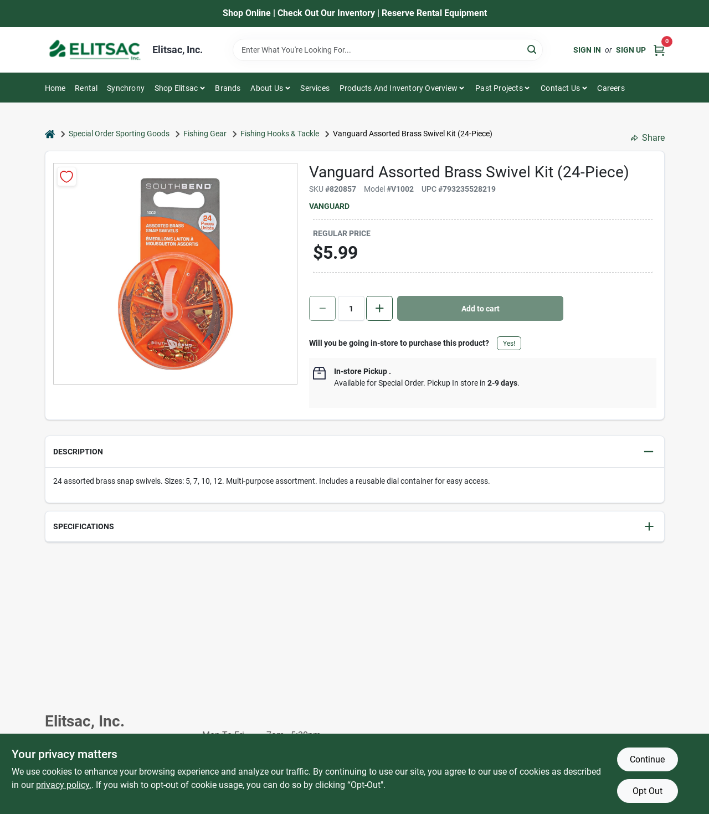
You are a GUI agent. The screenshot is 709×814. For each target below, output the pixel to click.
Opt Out (647, 791)
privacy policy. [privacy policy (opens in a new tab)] (63, 785)
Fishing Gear (205, 133)
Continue (647, 759)
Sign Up (631, 49)
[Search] (533, 49)
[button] (354, 452)
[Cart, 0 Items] (659, 49)
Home (55, 88)
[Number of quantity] (351, 308)
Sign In (587, 49)
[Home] (50, 134)
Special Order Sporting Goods (119, 133)
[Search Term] (388, 50)
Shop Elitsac (176, 88)
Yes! (509, 343)
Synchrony (126, 88)
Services (315, 88)
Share (648, 137)
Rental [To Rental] (86, 88)
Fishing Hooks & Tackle (279, 133)
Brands (227, 88)
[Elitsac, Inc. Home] (95, 50)
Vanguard (329, 206)
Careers (610, 88)
